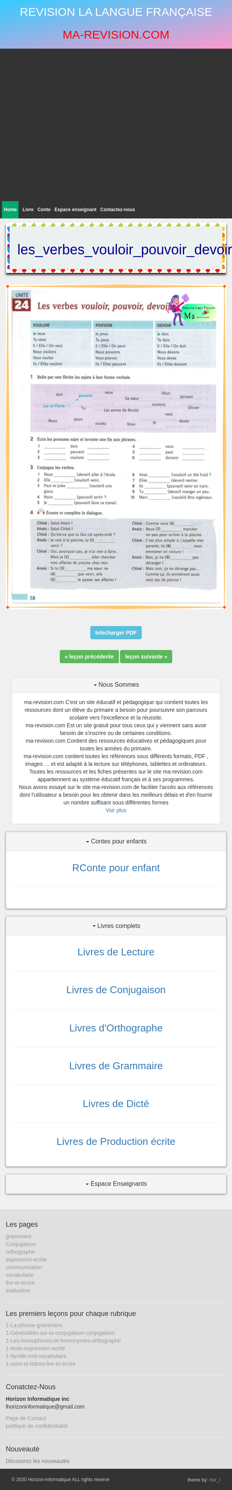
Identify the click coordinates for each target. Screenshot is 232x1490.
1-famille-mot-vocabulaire (36, 1356)
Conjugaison (21, 1244)
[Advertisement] (72, 124)
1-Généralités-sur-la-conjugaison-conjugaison (60, 1333)
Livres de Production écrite (116, 1141)
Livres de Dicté (116, 1103)
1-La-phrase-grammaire (34, 1325)
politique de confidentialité (37, 1426)
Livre (28, 209)
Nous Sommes (116, 684)
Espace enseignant (75, 209)
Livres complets (117, 926)
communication (24, 1267)
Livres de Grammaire (116, 1066)
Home (10, 209)
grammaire (19, 1236)
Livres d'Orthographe (116, 1028)
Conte (44, 209)
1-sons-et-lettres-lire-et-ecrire (40, 1364)
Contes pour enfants (116, 841)
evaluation (18, 1290)
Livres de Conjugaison (116, 990)
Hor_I (214, 1480)
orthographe (20, 1252)
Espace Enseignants (116, 1183)
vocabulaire (20, 1275)
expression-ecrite (26, 1259)
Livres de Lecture (116, 952)
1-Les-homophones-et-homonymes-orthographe (63, 1341)
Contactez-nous (117, 209)
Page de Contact (26, 1418)
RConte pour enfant (116, 868)
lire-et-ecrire (20, 1283)
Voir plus (116, 810)
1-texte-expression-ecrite (35, 1348)
